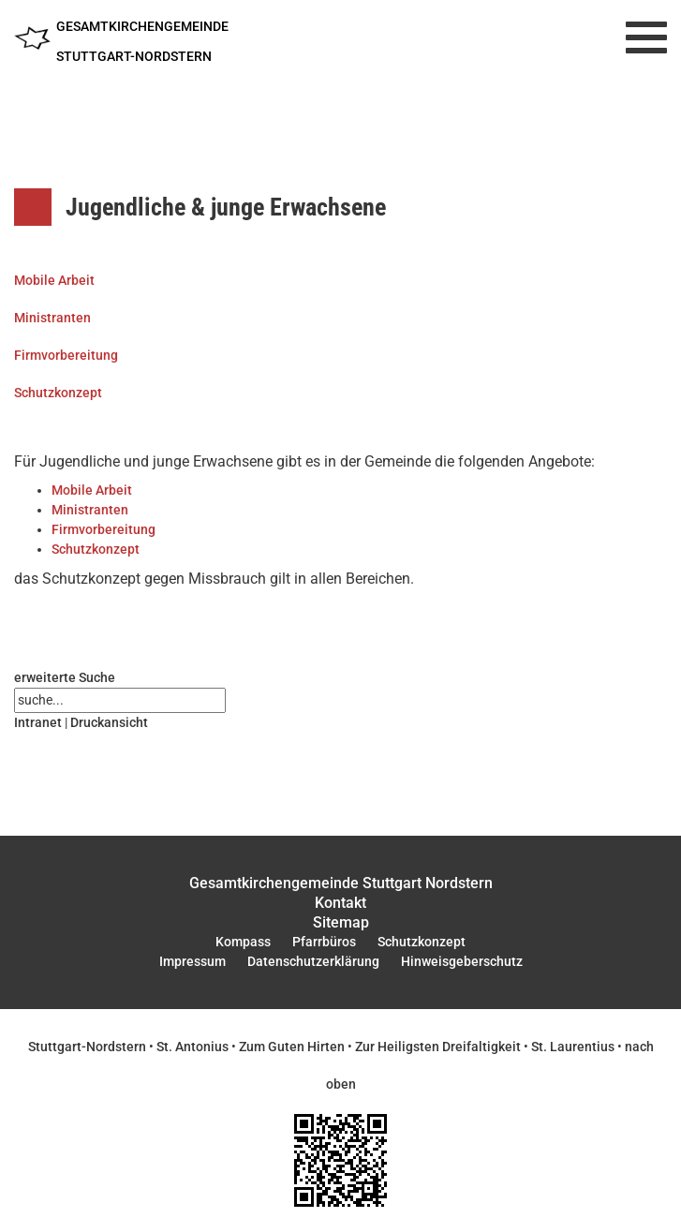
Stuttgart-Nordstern (87, 1046)
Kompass (243, 941)
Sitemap (341, 922)
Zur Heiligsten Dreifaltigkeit (438, 1046)
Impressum (192, 961)
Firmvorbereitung (66, 355)
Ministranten (52, 317)
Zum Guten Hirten (292, 1046)
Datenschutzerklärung (313, 961)
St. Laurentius (572, 1046)
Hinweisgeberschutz (462, 961)
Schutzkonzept (58, 392)
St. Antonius (192, 1046)
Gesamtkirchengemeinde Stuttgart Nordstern (341, 883)
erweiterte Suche (64, 677)
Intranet (38, 722)
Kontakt (340, 903)
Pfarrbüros (324, 941)
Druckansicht (109, 722)
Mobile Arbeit (54, 280)
